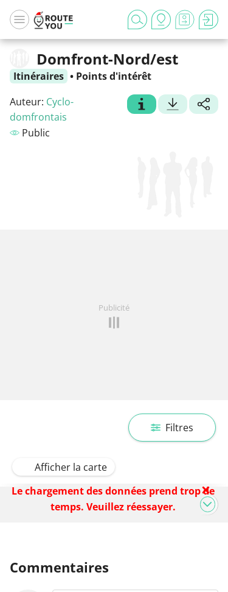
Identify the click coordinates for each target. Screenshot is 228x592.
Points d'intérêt (113, 76)
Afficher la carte (63, 467)
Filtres (172, 427)
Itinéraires (38, 76)
